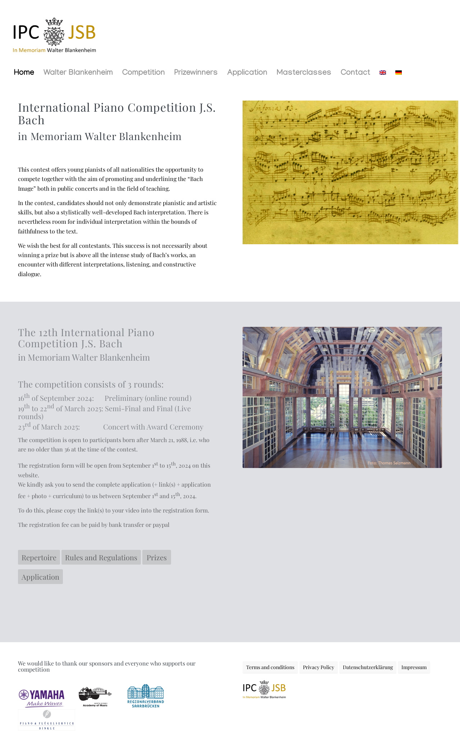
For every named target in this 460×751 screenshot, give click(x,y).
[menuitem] (24, 74)
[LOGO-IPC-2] (53, 32)
